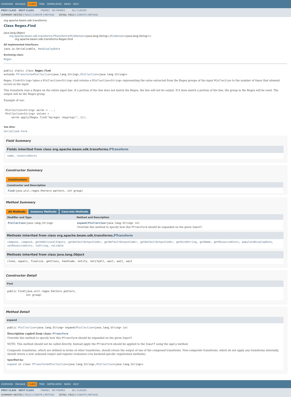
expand (82, 222)
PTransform (24, 74)
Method (49, 15)
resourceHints (27, 155)
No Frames (58, 10)
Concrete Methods (75, 211)
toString (41, 245)
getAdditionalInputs (50, 241)
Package (20, 4)
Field (27, 15)
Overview (7, 4)
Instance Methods (43, 211)
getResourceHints (226, 241)
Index (67, 4)
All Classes (79, 10)
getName (205, 241)
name (10, 155)
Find (11, 190)
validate (57, 245)
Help (76, 4)
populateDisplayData (257, 241)
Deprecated (54, 4)
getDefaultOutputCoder (84, 241)
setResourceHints (19, 245)
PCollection (77, 35)
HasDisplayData (49, 48)
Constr (37, 15)
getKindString (186, 241)
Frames (45, 10)
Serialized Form (15, 131)
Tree (42, 4)
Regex (8, 59)
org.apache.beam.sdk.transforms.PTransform (38, 35)
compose (12, 241)
